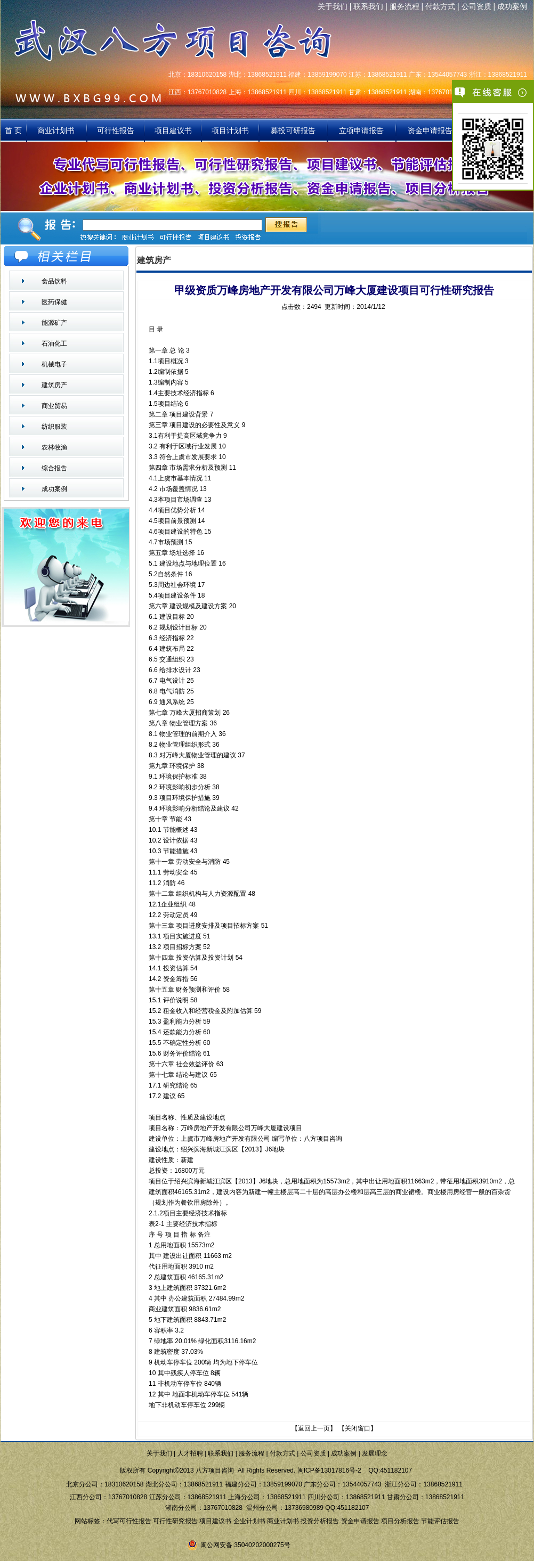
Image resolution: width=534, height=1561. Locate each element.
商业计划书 (57, 130)
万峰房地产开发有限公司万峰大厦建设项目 (241, 1128)
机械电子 (54, 364)
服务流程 (404, 6)
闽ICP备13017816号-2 (329, 1470)
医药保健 (54, 302)
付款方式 (440, 6)
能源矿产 (54, 322)
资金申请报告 (430, 130)
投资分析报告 (320, 1521)
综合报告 (54, 468)
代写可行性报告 (129, 1521)
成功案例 (512, 6)
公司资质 (476, 6)
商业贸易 (54, 406)
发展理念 (374, 1453)
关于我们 (332, 6)
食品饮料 (54, 281)
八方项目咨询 (323, 1138)
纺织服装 (54, 426)
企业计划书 (249, 1521)
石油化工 (54, 343)
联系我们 (368, 6)
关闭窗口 (357, 1428)
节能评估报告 (440, 1521)
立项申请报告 (361, 130)
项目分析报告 (400, 1521)
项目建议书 (173, 130)
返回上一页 (314, 1428)
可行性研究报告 (175, 1521)
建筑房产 (54, 385)
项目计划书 (230, 130)
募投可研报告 (293, 130)
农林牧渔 (54, 447)
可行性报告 (115, 130)
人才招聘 (190, 1453)
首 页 (13, 130)
